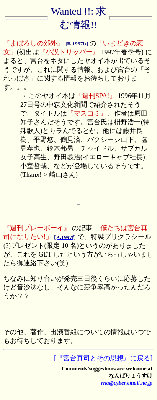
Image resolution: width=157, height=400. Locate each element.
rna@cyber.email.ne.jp (126, 383)
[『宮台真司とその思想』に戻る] (103, 358)
